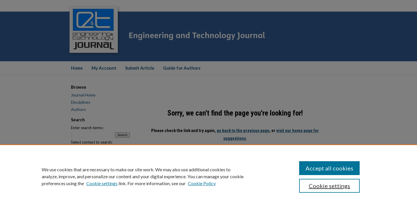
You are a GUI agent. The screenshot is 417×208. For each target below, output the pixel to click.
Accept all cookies (329, 168)
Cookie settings (102, 183)
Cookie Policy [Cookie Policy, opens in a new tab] (202, 183)
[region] (208, 176)
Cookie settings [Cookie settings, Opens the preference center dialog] (329, 185)
